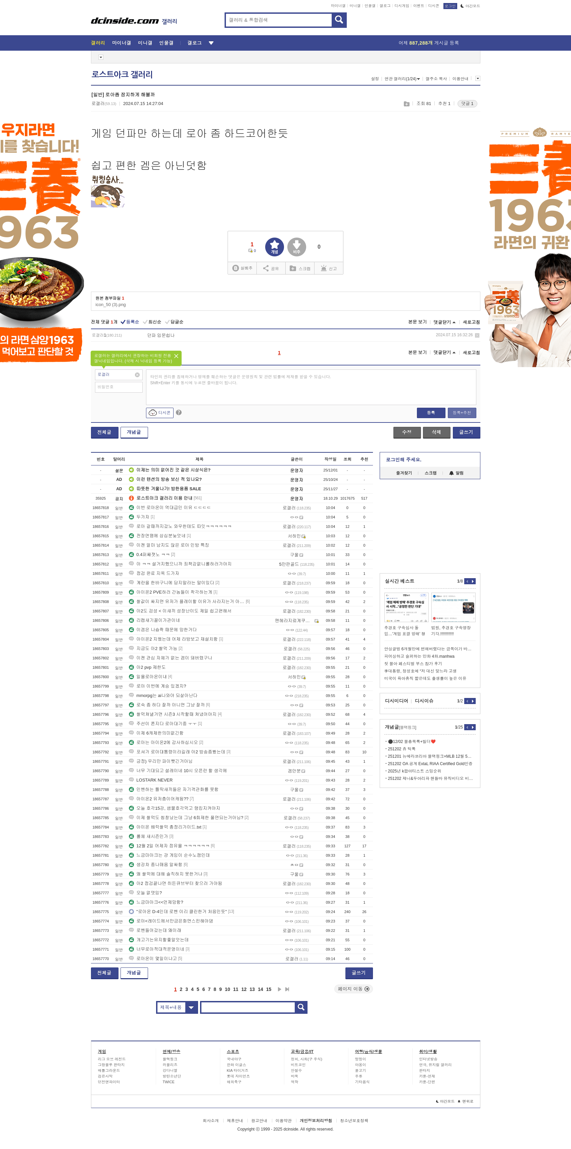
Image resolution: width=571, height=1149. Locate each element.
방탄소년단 (172, 1076)
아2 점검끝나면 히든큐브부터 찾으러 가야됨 (175, 883)
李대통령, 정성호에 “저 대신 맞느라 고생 (420, 671)
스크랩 (406, 104)
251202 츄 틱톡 (402, 749)
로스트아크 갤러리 (122, 75)
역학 (294, 1082)
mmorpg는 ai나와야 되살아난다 (163, 695)
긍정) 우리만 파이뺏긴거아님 (161, 761)
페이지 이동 (354, 989)
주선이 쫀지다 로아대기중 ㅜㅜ (163, 723)
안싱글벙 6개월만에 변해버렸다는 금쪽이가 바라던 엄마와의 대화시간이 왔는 (430, 649)
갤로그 (385, 6)
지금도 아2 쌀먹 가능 (153, 648)
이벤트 (418, 6)
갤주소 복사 (436, 79)
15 (269, 989)
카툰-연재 (427, 1076)
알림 (456, 473)
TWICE (169, 1082)
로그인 (450, 6)
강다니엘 (170, 1070)
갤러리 (98, 43)
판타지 (424, 1070)
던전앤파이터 (109, 1082)
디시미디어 (397, 701)
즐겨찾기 (404, 473)
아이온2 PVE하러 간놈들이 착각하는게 (170, 592)
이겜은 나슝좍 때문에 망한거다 (163, 629)
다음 (280, 989)
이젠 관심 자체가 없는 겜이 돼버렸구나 (170, 657)
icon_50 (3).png (111, 304)
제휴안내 (235, 1120)
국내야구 (234, 1059)
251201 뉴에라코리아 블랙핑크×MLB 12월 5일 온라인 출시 (432, 756)
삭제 (477, 335)
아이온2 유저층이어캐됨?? (158, 798)
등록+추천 (462, 412)
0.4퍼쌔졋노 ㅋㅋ (149, 554)
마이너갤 (338, 6)
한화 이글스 (236, 1065)
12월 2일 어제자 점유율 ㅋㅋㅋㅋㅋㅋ (169, 845)
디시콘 (433, 6)
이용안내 (461, 79)
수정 (407, 432)
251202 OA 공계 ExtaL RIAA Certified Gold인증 (430, 763)
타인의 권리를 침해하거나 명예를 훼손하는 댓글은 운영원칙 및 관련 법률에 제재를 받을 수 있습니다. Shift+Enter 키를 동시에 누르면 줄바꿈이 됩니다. (240, 379)
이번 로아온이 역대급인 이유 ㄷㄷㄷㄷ (170, 507)
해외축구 (234, 1082)
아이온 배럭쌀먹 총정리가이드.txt (165, 827)
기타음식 (362, 1082)
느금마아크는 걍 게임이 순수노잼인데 (169, 855)
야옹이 (360, 1065)
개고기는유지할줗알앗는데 (159, 939)
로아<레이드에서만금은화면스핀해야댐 (171, 920)
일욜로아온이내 (148, 676)
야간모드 (470, 6)
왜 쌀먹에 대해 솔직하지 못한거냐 (165, 874)
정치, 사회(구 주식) (307, 1059)
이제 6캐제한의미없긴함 (156, 733)
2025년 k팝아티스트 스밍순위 (414, 771)
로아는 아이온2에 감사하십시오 (163, 742)
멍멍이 (360, 1059)
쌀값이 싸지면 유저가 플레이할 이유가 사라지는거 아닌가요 (186, 601)
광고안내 (259, 1120)
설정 (375, 79)
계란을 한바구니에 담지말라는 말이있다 (171, 582)
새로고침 (471, 322)
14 (260, 989)
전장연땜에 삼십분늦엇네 (157, 535)
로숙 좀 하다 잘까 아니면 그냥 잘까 (167, 704)
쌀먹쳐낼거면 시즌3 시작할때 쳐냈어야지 (173, 714)
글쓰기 (466, 432)
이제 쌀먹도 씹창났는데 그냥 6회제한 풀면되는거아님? (186, 817)
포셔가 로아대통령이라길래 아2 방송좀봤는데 (177, 751)
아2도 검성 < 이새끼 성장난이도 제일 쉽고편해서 (180, 610)
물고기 (360, 1070)
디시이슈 (424, 701)
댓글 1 (467, 103)
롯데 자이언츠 (238, 1076)
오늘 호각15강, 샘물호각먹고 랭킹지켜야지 (174, 808)
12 (244, 989)
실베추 (242, 268)
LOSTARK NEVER (151, 780)
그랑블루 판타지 (111, 1065)
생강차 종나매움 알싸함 (155, 864)
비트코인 (298, 1065)
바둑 (294, 1076)
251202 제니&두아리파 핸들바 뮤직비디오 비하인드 (432, 778)
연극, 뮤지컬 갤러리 (435, 1065)
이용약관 (284, 1120)
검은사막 (105, 1076)
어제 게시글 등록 (429, 43)
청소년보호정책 (354, 1120)
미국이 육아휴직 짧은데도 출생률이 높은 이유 (425, 678)
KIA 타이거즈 (237, 1070)
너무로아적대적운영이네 (156, 949)
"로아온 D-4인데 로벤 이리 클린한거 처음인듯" (178, 911)
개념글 (134, 432)
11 (235, 989)
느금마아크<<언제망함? (156, 902)
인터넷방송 (428, 1059)
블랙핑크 (170, 1059)
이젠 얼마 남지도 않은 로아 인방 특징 (169, 545)
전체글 (104, 432)
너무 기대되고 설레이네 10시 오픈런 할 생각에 (178, 770)
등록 (431, 412)
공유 (271, 268)
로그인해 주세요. (404, 459)
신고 (329, 268)
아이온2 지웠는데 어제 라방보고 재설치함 (173, 639)
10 (227, 989)
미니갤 (355, 6)
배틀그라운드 (109, 1070)
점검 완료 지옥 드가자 (154, 573)
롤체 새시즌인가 (148, 836)
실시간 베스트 (400, 581)
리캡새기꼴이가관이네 (154, 620)
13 (252, 989)
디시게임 (401, 6)
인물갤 (370, 6)
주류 (359, 1076)
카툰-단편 (427, 1082)
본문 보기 (417, 321)
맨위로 (466, 1101)
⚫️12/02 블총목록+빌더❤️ (412, 741)
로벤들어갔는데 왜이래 (155, 930)
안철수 (296, 1070)
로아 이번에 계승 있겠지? (157, 686)
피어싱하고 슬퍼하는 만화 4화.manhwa (419, 656)
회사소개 (211, 1120)
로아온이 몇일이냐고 (153, 958)
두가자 (139, 516)
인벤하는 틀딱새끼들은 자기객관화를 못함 (174, 789)
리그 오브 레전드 (112, 1059)
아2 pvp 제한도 (147, 667)
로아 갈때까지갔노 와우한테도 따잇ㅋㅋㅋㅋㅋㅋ (180, 526)
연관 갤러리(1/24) (402, 79)
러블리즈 (170, 1065)
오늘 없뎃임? (145, 892)
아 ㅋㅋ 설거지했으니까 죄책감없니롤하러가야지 (180, 563)
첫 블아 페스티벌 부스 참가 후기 (413, 663)
